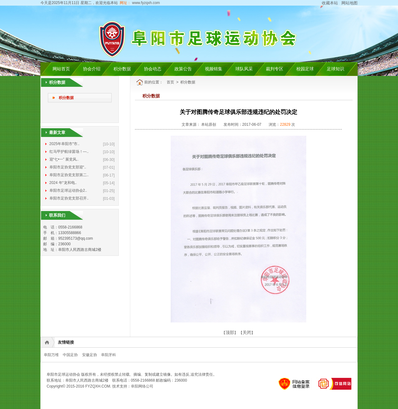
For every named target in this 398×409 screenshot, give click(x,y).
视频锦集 (213, 69)
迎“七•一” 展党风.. (64, 159)
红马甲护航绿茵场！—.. (69, 151)
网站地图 (349, 3)
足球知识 (335, 69)
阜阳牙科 (108, 355)
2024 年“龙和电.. (63, 183)
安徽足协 (89, 355)
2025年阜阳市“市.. (64, 144)
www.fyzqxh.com (145, 3)
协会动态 (152, 69)
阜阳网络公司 (142, 386)
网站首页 (61, 69)
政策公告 (183, 69)
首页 (170, 82)
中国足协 (70, 355)
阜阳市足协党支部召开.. (69, 198)
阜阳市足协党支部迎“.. (67, 167)
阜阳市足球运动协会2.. (68, 190)
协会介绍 (91, 69)
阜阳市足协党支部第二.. (69, 175)
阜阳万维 (51, 355)
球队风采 (244, 69)
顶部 (229, 332)
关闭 (247, 332)
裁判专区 (274, 69)
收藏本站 (330, 3)
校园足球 (305, 69)
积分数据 (122, 69)
